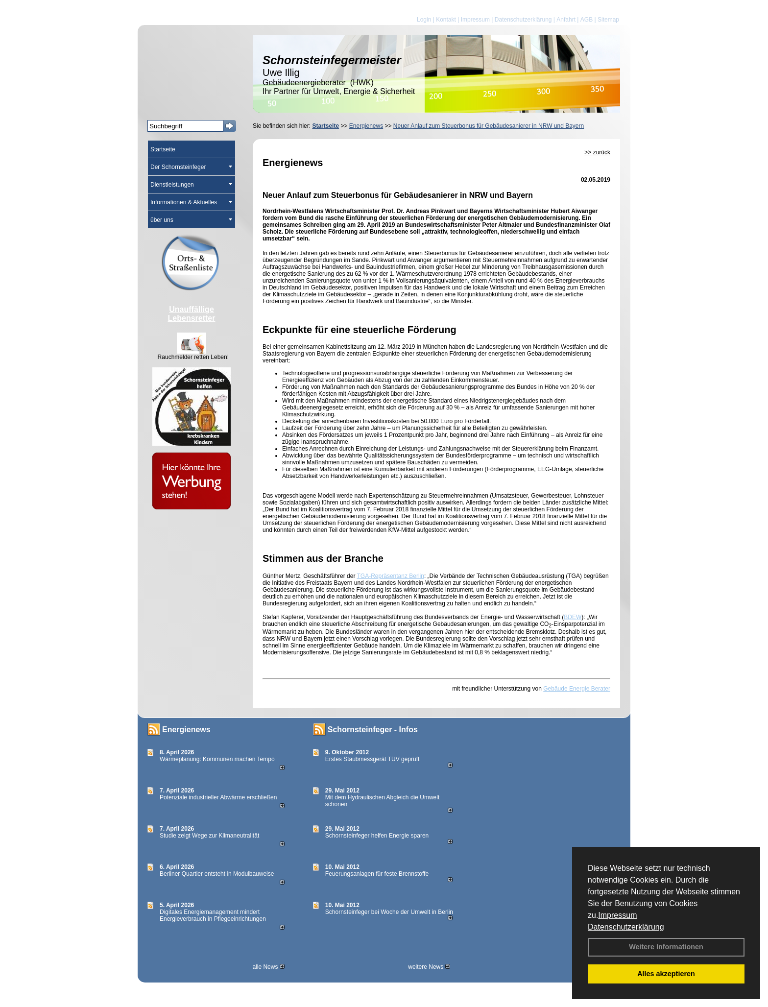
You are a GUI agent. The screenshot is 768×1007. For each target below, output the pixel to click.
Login (424, 19)
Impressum (617, 915)
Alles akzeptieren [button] (666, 974)
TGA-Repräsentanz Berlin (390, 576)
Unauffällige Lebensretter (192, 313)
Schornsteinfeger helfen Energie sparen (377, 835)
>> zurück (597, 152)
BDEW (572, 617)
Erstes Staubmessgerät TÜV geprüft (372, 759)
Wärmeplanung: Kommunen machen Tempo (217, 759)
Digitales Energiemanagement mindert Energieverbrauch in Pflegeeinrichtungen (213, 915)
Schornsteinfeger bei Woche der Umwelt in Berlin (389, 912)
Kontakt (446, 19)
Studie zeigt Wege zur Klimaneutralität (209, 835)
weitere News (429, 966)
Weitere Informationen (666, 947)
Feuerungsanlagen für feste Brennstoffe (377, 873)
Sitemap (608, 19)
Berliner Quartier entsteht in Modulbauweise (217, 873)
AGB (586, 19)
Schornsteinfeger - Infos (373, 729)
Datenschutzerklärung (626, 927)
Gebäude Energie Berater (576, 688)
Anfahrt (566, 19)
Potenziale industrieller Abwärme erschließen (218, 797)
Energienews (186, 729)
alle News (268, 966)
